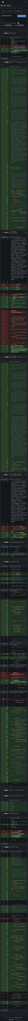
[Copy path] (15, 33)
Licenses (17, 1019)
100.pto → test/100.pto (16, 790)
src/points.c (13, 561)
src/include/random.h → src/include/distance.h (16, 474)
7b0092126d (8, 25)
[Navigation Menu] (25, 2)
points (9, 5)
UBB (4, 5)
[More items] (26, 11)
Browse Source (22, 16)
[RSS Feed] (2, 8)
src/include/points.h (15, 542)
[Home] (3, 2)
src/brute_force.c (13, 62)
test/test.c (12, 847)
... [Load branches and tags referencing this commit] (2, 19)
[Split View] (22, 30)
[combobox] (19, 30)
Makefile (11, 33)
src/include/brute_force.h (13, 357)
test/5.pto (12, 795)
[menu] (25, 30)
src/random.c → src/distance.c (13, 232)
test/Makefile (13, 813)
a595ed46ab (20, 25)
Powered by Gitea (10, 1017)
